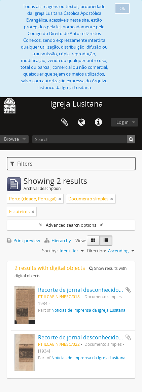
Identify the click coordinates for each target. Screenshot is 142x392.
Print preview (23, 240)
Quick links (98, 122)
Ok (122, 8)
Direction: (96, 251)
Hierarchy (58, 240)
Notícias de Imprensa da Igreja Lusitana (88, 310)
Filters (21, 163)
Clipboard (64, 122)
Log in (122, 122)
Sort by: (50, 251)
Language (81, 122)
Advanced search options (71, 225)
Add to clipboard (128, 289)
